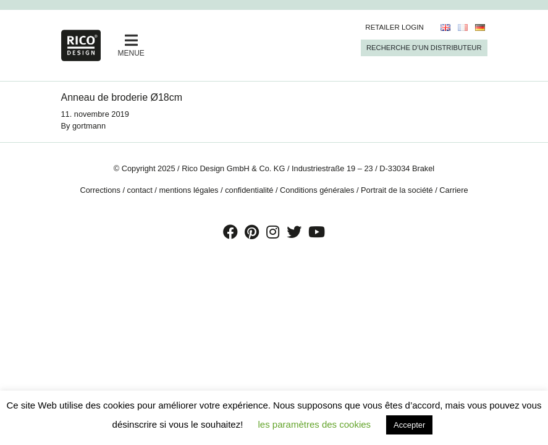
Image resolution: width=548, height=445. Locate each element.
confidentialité (249, 190)
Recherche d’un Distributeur (423, 47)
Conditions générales (317, 190)
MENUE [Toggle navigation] (131, 45)
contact (140, 190)
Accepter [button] (409, 425)
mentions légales (188, 190)
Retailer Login (394, 27)
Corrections (100, 190)
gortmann (89, 125)
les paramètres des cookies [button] (314, 424)
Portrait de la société (397, 190)
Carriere (453, 190)
